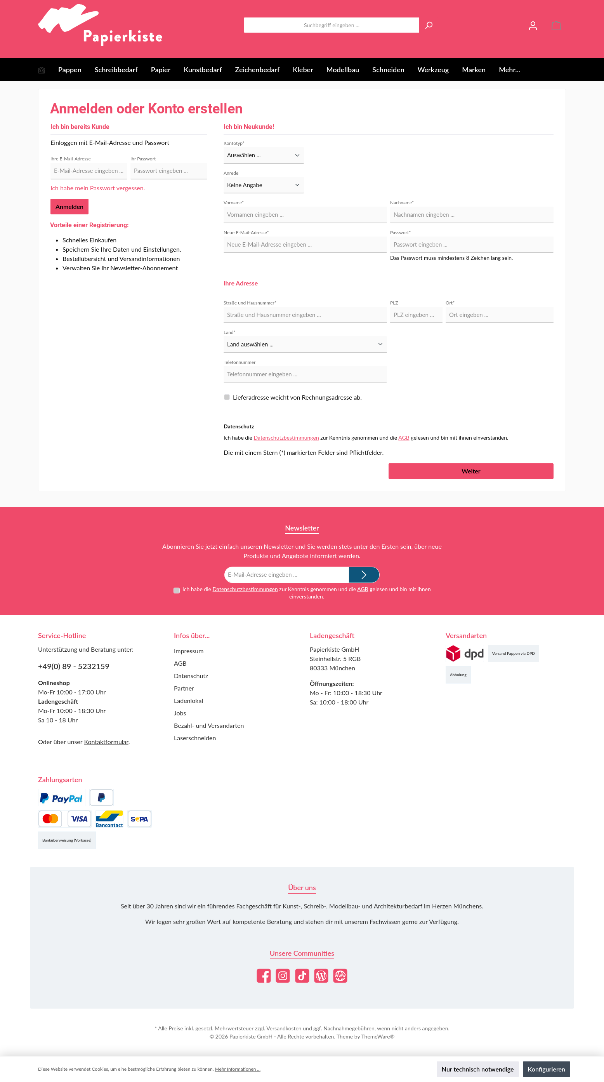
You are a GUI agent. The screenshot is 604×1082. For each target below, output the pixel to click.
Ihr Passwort (143, 159)
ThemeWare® (377, 1036)
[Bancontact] (109, 819)
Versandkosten (283, 1028)
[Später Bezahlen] (101, 797)
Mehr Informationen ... (237, 1069)
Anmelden (69, 206)
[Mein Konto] (533, 25)
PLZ (394, 303)
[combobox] (332, 25)
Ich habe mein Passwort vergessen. (97, 187)
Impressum (188, 650)
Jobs (180, 713)
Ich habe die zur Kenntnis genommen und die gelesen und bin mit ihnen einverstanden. (306, 593)
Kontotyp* (234, 143)
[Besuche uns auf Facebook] (263, 976)
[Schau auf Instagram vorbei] (283, 976)
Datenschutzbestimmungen (286, 437)
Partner (184, 688)
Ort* (450, 303)
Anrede (231, 173)
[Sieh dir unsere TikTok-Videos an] (302, 976)
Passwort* (400, 232)
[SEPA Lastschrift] (139, 819)
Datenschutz (191, 675)
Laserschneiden (195, 737)
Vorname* (234, 202)
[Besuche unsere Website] (340, 976)
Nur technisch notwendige (478, 1069)
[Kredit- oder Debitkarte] (65, 819)
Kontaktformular (106, 741)
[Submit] (364, 574)
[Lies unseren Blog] (321, 976)
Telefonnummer (239, 362)
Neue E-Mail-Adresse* (246, 232)
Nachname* (402, 202)
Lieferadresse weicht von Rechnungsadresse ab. (297, 397)
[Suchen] (428, 25)
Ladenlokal (188, 700)
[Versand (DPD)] (465, 653)
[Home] (48, 69)
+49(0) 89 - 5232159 (73, 666)
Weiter (471, 471)
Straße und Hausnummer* (250, 303)
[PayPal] (61, 797)
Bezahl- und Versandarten (209, 725)
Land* (230, 332)
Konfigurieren (546, 1069)
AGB (404, 437)
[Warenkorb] (556, 25)
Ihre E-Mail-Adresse (70, 159)
